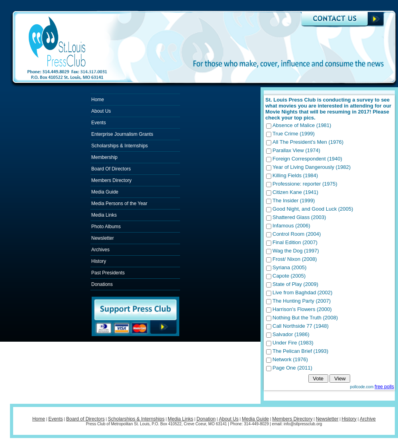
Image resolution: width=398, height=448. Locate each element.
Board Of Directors (111, 169)
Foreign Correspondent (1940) (307, 159)
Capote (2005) (289, 276)
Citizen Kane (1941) (295, 192)
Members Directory (111, 180)
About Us (101, 111)
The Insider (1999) (294, 200)
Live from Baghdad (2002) (302, 292)
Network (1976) (290, 359)
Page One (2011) (292, 368)
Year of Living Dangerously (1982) (312, 167)
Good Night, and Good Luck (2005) (313, 209)
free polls (384, 386)
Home (97, 99)
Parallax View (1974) (296, 150)
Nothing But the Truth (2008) (305, 318)
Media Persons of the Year (119, 203)
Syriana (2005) (289, 267)
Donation (206, 419)
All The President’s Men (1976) (308, 142)
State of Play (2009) (295, 284)
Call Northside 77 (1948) (301, 326)
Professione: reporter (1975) (305, 184)
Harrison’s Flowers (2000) (302, 309)
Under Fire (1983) (293, 343)
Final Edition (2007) (295, 242)
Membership (104, 157)
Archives (100, 249)
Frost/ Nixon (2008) (295, 259)
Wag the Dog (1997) (296, 251)
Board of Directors (85, 419)
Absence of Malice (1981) (302, 125)
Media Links (104, 215)
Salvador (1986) (291, 334)
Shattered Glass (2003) (299, 217)
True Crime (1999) (294, 134)
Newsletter (102, 238)
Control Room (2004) (297, 234)
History (98, 261)
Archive (368, 419)
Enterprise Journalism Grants (122, 134)
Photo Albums (106, 226)
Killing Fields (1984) (295, 175)
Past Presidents (108, 273)
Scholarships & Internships (119, 146)
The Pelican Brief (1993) (300, 351)
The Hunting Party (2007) (302, 301)
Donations (102, 284)
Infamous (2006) (291, 226)
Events (98, 122)
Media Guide (104, 192)
